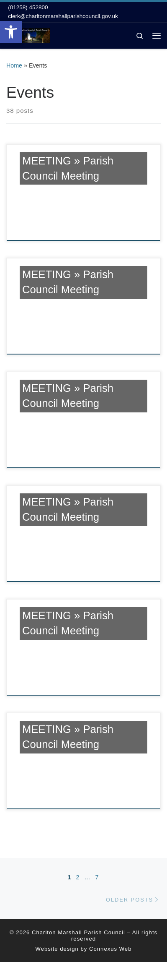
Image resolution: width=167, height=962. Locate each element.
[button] (11, 32)
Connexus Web (110, 949)
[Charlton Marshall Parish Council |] (28, 34)
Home (14, 65)
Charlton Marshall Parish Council (78, 932)
